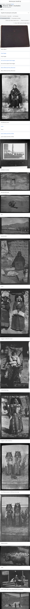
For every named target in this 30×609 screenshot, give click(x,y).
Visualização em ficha (5, 18)
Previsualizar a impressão (6, 16)
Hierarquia (15, 16)
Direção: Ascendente (25, 20)
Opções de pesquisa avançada (9, 13)
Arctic (2, 125)
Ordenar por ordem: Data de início (12, 20)
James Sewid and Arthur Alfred (7, 132)
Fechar (12, 4)
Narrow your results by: (15, 1)
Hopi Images (3, 53)
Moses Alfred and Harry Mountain (8, 67)
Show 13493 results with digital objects (21, 23)
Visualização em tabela (16, 18)
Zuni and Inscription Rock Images (8, 60)
